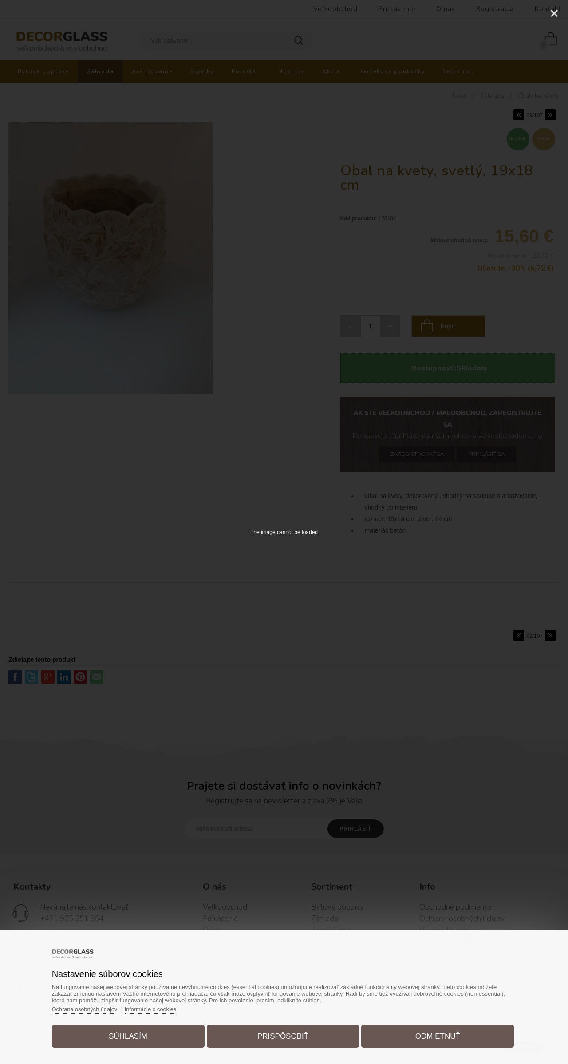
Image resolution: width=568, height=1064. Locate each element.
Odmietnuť (434, 1034)
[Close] (554, 13)
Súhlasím (131, 1034)
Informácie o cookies (157, 1007)
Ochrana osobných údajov (90, 1007)
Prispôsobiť (282, 1034)
